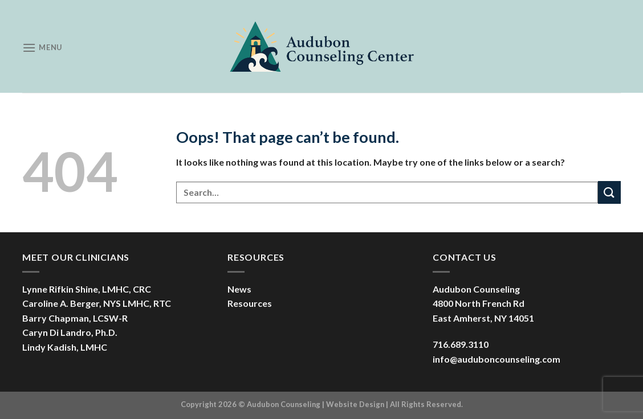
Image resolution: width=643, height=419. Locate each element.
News (239, 289)
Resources (249, 303)
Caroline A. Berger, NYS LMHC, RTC (96, 303)
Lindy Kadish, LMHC (64, 347)
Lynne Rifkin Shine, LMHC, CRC (86, 289)
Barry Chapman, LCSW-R (75, 318)
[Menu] (42, 47)
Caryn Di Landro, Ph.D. (69, 332)
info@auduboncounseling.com (496, 359)
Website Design (355, 404)
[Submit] (609, 192)
